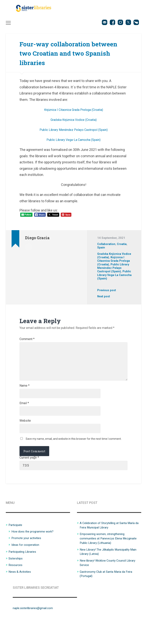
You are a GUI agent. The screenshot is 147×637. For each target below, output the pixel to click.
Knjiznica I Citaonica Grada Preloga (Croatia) (73, 111)
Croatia (123, 245)
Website (25, 434)
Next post (104, 298)
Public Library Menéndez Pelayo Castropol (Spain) (74, 131)
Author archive (28, 247)
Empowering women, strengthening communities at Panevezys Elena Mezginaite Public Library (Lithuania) (106, 554)
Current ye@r (29, 472)
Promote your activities (28, 554)
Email (24, 415)
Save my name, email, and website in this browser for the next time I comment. (74, 453)
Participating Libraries (24, 567)
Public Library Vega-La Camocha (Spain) (73, 141)
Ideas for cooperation (27, 560)
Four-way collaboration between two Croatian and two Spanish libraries (68, 54)
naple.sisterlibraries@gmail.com (36, 623)
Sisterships (16, 574)
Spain (101, 249)
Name (24, 396)
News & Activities (21, 587)
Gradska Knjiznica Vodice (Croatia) (73, 121)
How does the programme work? (35, 547)
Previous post (107, 291)
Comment (27, 340)
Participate (16, 541)
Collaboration (106, 245)
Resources (16, 580)
